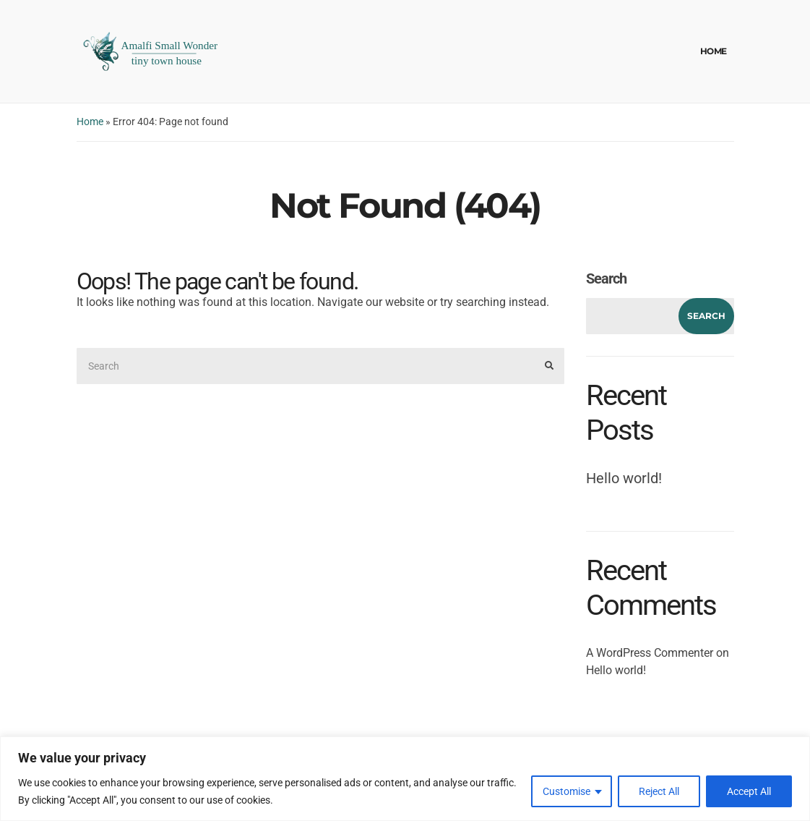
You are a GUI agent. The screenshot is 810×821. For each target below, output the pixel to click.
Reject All (659, 791)
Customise (566, 791)
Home (713, 51)
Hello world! (624, 478)
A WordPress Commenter (649, 653)
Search (606, 278)
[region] (405, 778)
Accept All (749, 791)
